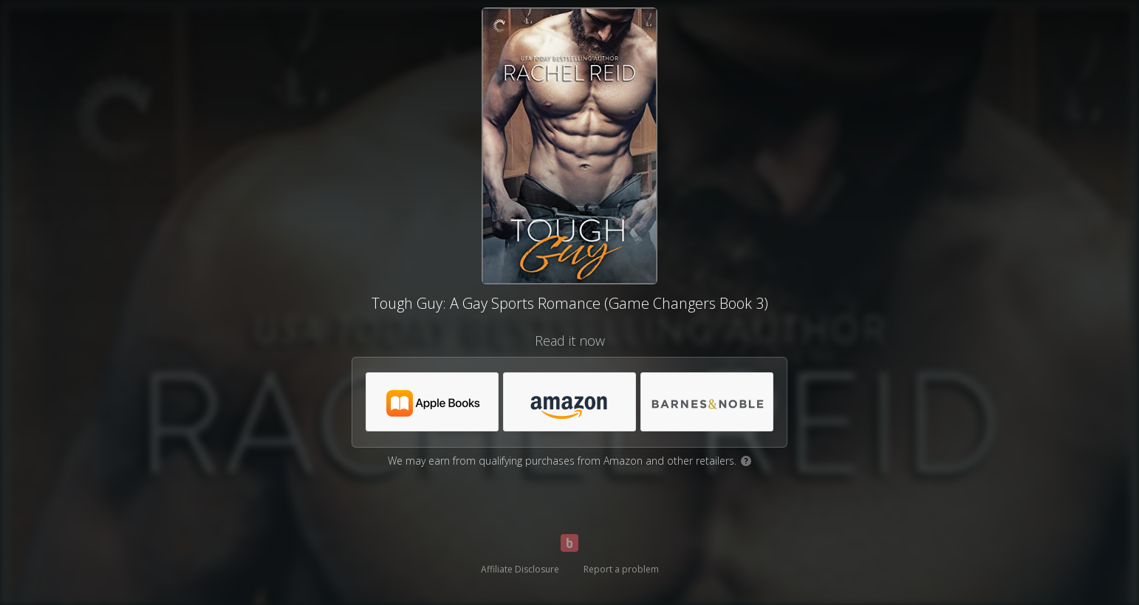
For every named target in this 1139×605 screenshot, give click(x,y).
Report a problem (621, 569)
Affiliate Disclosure (520, 569)
